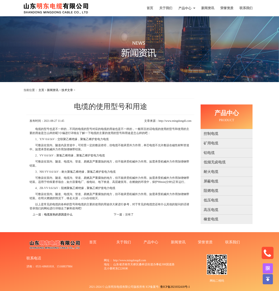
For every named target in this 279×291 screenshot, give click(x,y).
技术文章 (67, 90)
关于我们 (165, 8)
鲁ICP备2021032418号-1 (175, 286)
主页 (41, 90)
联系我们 (246, 8)
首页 (150, 8)
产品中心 (185, 8)
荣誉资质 (226, 8)
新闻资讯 (207, 8)
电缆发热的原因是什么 (58, 214)
